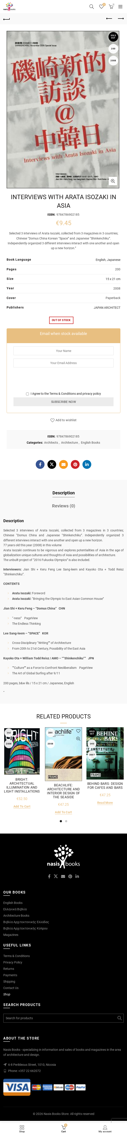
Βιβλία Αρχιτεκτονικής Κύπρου (25, 928)
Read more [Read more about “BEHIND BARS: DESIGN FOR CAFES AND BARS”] (105, 802)
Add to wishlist (66, 420)
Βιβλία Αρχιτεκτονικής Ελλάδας (26, 922)
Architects (51, 442)
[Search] (91, 6)
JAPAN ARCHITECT (107, 307)
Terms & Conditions (62, 393)
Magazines (10, 935)
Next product (120, 18)
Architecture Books (16, 915)
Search (119, 1018)
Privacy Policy (12, 962)
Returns (8, 968)
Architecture (69, 442)
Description (63, 493)
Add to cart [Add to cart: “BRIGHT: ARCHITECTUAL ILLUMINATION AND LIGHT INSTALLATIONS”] (21, 806)
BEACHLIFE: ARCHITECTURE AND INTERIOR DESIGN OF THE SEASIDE (63, 791)
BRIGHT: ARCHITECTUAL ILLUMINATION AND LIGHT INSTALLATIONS (22, 785)
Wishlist (104, 4)
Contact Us (11, 988)
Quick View (37, 739)
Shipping (9, 981)
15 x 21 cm (113, 279)
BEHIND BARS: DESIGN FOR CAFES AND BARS (105, 786)
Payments (10, 975)
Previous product (109, 18)
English (101, 260)
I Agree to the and (63, 393)
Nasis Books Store (56, 1114)
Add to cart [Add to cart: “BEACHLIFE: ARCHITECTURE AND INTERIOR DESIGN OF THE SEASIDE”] (63, 812)
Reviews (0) (63, 506)
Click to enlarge (113, 181)
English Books (90, 442)
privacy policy (91, 393)
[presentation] (46, 382)
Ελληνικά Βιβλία (15, 909)
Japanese (113, 260)
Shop (6, 994)
